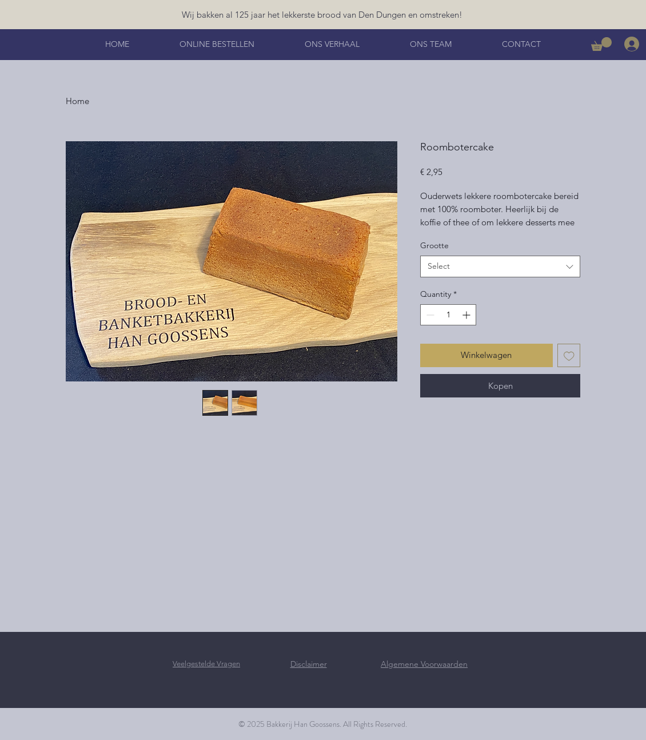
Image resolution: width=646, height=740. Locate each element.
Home (77, 101)
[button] (601, 44)
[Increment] (467, 315)
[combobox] (500, 266)
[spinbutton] (448, 315)
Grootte (434, 245)
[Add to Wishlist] (569, 355)
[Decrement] (429, 315)
